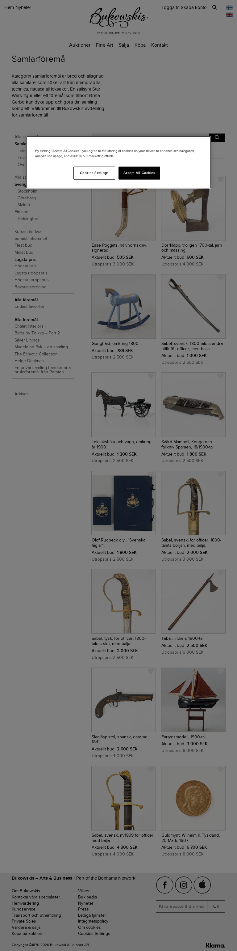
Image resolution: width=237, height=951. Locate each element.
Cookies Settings (94, 173)
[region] (118, 162)
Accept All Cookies (139, 173)
